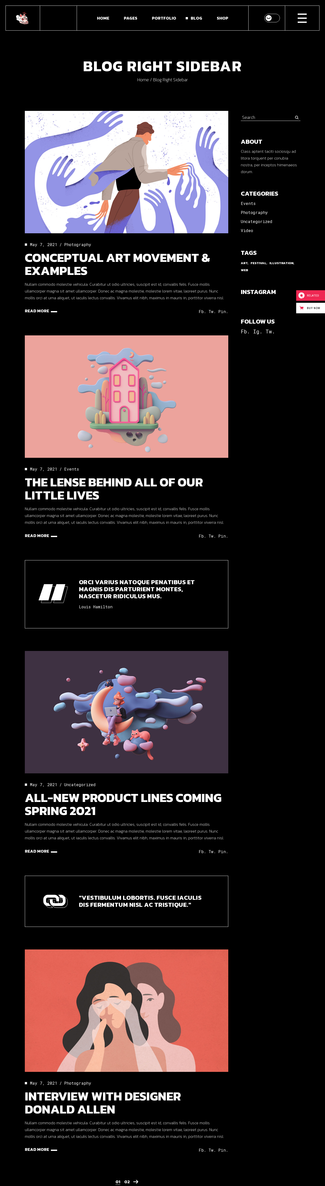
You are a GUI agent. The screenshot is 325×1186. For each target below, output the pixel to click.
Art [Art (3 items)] (244, 263)
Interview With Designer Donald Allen (103, 1103)
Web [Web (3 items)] (244, 270)
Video (247, 230)
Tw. (270, 331)
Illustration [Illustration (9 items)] (281, 263)
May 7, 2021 (43, 244)
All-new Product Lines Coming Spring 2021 (123, 804)
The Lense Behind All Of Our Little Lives (114, 488)
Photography (77, 244)
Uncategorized (80, 784)
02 (127, 1181)
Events (71, 469)
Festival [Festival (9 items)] (258, 263)
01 (118, 1181)
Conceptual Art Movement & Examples (117, 264)
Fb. (245, 331)
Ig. (257, 331)
